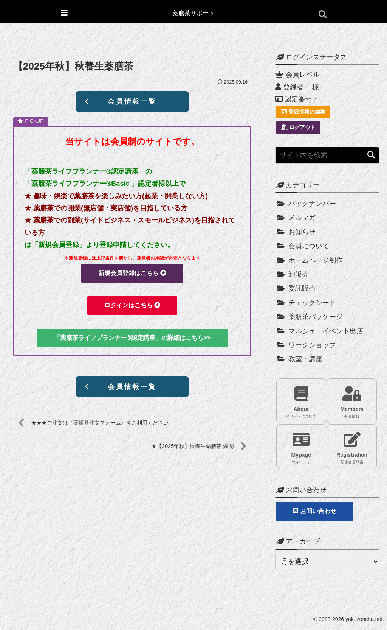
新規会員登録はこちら (132, 273)
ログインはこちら (132, 305)
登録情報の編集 (303, 112)
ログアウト (298, 127)
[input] (327, 155)
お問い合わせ (314, 511)
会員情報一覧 (132, 101)
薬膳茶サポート (193, 13)
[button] (371, 155)
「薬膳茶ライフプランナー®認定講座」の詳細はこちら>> (132, 337)
